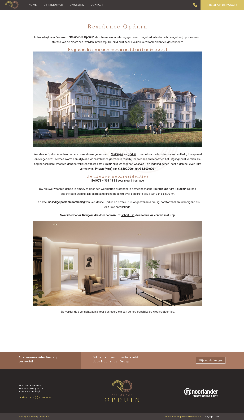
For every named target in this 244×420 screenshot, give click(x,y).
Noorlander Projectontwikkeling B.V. (183, 416)
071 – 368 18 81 (106, 180)
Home (33, 4)
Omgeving (77, 4)
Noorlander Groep (115, 361)
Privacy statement (28, 416)
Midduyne (117, 154)
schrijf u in (127, 215)
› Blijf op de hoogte (222, 4)
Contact (97, 4)
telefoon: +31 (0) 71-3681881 (36, 397)
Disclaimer (44, 416)
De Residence (53, 4)
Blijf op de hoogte (210, 360)
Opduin (132, 154)
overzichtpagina (88, 311)
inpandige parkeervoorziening (66, 202)
